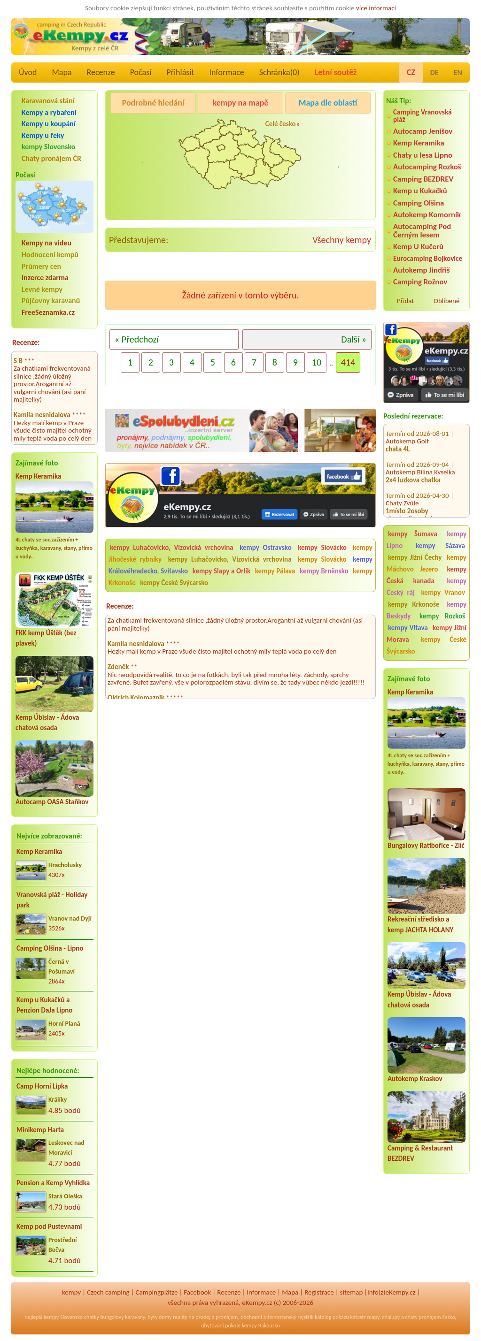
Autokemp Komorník (427, 215)
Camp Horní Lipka (42, 1086)
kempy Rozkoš (442, 616)
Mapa (61, 72)
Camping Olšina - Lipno (49, 948)
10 (316, 362)
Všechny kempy (341, 239)
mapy (373, 1317)
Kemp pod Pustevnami (49, 1226)
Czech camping (108, 1292)
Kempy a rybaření (49, 112)
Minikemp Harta (40, 1130)
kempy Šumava (412, 534)
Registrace (319, 1292)
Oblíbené (446, 301)
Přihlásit (180, 72)
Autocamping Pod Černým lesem (422, 230)
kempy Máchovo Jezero (426, 563)
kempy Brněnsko (324, 571)
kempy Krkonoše (413, 604)
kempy (71, 1292)
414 (348, 362)
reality (180, 1317)
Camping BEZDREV (423, 179)
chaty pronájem (423, 1317)
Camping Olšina (418, 203)
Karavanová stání (48, 100)
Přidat (405, 301)
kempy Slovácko (322, 547)
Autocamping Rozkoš (427, 167)
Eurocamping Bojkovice (427, 258)
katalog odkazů (332, 1317)
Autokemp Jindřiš (421, 270)
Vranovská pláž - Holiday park (51, 900)
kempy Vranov (443, 592)
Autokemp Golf (407, 432)
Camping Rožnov (420, 282)
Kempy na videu (46, 242)
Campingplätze (157, 1292)
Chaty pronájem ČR (51, 158)
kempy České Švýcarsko (426, 645)
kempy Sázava (440, 545)
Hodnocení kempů (50, 254)
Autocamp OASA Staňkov (52, 802)
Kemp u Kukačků (420, 191)
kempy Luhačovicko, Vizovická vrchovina (171, 547)
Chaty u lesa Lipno (422, 155)
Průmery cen (41, 266)
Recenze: (26, 342)
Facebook (197, 1292)
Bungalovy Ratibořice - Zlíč (426, 845)
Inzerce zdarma (45, 277)
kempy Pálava (275, 571)
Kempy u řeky (43, 135)
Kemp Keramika (38, 476)
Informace (226, 72)
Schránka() (279, 72)
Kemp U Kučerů (418, 246)
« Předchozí (137, 339)
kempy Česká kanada (426, 575)
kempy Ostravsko (265, 547)
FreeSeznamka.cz (48, 312)
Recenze (101, 72)
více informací (376, 8)
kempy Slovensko (48, 146)
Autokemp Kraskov (415, 1078)
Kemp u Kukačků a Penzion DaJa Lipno (44, 1005)
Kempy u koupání (49, 123)
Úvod (28, 72)
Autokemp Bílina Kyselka (420, 463)
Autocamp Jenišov (422, 131)
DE (434, 72)
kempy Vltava (408, 628)
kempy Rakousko (261, 1325)
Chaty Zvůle (402, 494)
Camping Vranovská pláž (422, 115)
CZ (411, 72)
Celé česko (280, 124)
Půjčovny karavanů (51, 300)
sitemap (351, 1292)
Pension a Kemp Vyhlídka (53, 1183)
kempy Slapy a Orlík (221, 571)
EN (458, 72)
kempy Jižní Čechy (415, 557)
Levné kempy (42, 289)
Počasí (141, 72)
